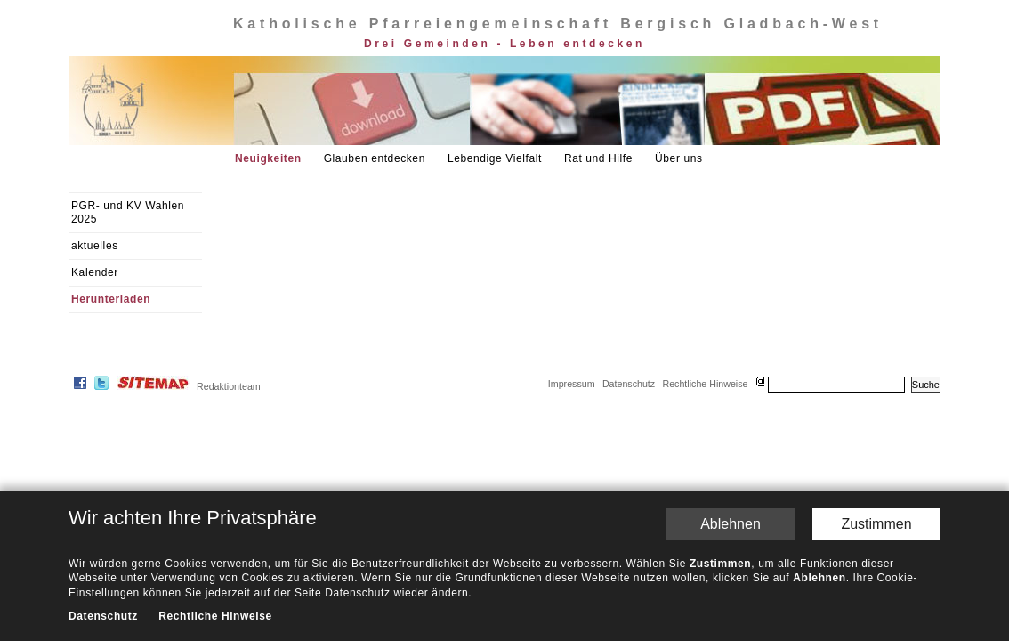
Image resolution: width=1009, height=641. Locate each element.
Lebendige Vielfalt (495, 158)
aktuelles (94, 245)
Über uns (679, 158)
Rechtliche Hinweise (704, 383)
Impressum (571, 383)
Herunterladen (110, 299)
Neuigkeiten (268, 158)
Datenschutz (628, 383)
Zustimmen (876, 523)
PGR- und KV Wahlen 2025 (127, 212)
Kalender (94, 272)
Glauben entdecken (374, 158)
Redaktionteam (229, 386)
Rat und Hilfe (598, 158)
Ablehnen (730, 523)
